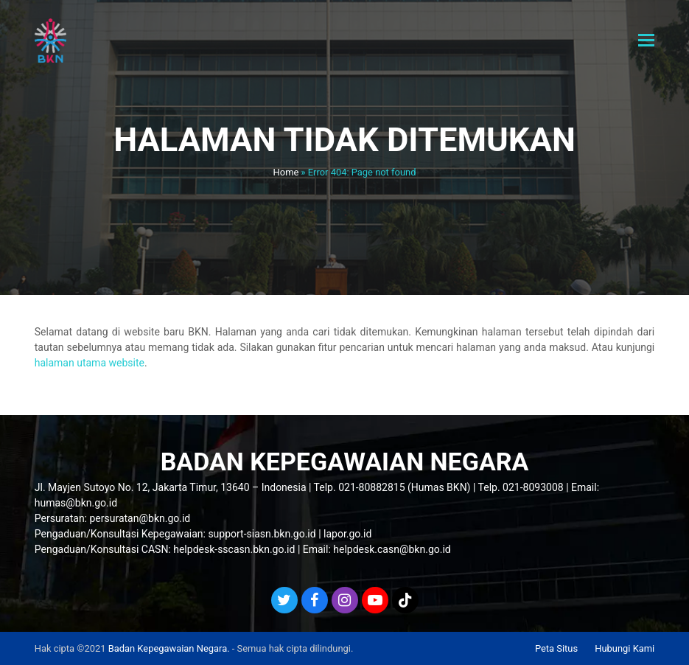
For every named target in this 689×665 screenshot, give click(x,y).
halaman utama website (89, 363)
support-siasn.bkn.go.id (261, 534)
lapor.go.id (347, 534)
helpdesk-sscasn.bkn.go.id (234, 549)
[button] (646, 40)
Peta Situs (556, 648)
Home (286, 172)
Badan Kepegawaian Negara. (169, 648)
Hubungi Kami (624, 648)
